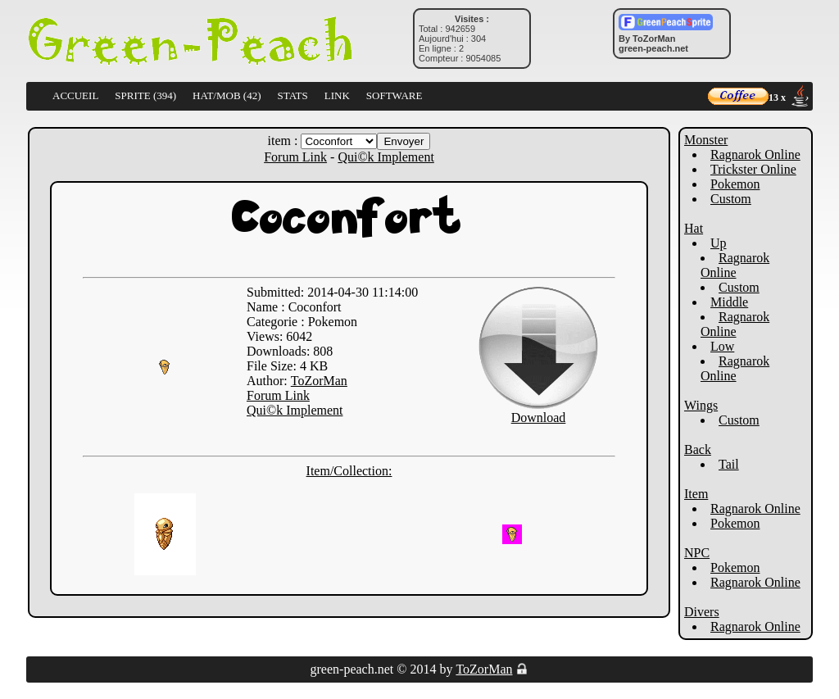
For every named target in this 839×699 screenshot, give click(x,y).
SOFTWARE (394, 95)
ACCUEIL (75, 95)
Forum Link (295, 157)
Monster (706, 140)
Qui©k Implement (385, 157)
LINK (337, 95)
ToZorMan (319, 381)
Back (697, 449)
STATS (293, 95)
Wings (701, 405)
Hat (693, 228)
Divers (701, 612)
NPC (697, 553)
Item (696, 494)
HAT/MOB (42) (227, 95)
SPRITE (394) (145, 95)
